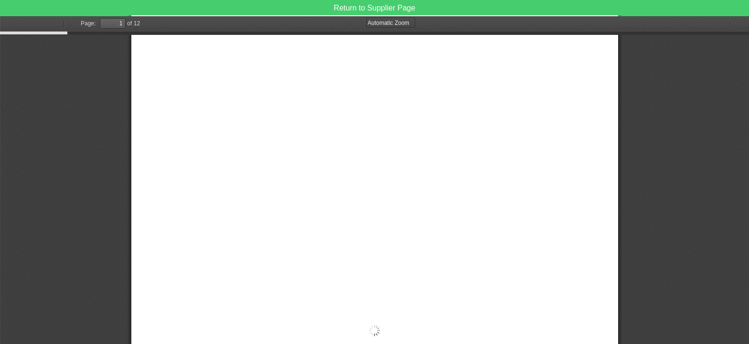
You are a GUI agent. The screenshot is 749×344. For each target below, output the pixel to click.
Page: (88, 23)
